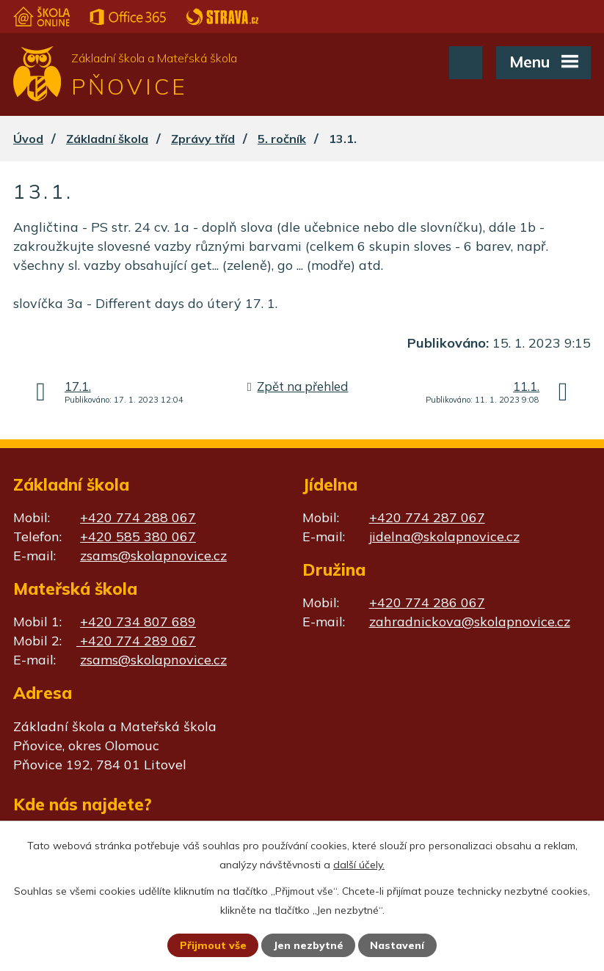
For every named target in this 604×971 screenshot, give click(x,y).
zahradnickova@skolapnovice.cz (469, 621)
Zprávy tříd (203, 138)
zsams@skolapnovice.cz (153, 555)
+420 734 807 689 (138, 621)
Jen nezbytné (308, 945)
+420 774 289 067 (136, 640)
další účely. (359, 864)
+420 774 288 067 (138, 517)
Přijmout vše (213, 945)
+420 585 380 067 (138, 536)
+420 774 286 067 (427, 602)
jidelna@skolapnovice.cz (444, 536)
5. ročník (282, 138)
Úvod (28, 138)
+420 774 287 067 (427, 517)
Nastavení (397, 945)
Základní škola (107, 138)
